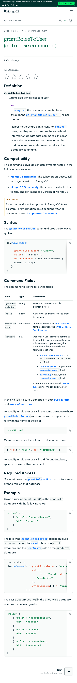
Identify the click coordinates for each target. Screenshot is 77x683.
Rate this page (11, 70)
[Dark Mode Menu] (70, 20)
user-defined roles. (21, 404)
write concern (62, 323)
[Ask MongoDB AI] (65, 20)
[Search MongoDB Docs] (60, 20)
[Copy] (70, 242)
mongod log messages (51, 355)
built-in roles (62, 399)
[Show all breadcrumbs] (22, 30)
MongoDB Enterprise (23, 176)
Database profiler (48, 366)
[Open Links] (71, 11)
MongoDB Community (24, 187)
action (47, 479)
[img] (6, 76)
